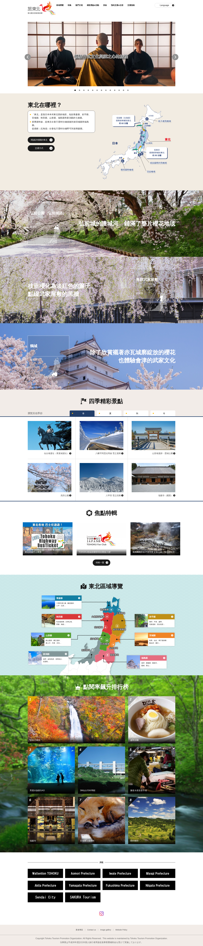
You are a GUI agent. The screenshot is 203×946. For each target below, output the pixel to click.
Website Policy (121, 930)
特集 (70, 5)
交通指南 (131, 5)
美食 (105, 5)
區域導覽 (60, 5)
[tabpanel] (101, 54)
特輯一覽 (102, 562)
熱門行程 (79, 5)
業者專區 (79, 930)
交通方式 (39, 148)
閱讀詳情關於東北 (39, 140)
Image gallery (105, 930)
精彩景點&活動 (93, 5)
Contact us (91, 930)
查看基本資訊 (34, 418)
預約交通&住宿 (117, 5)
